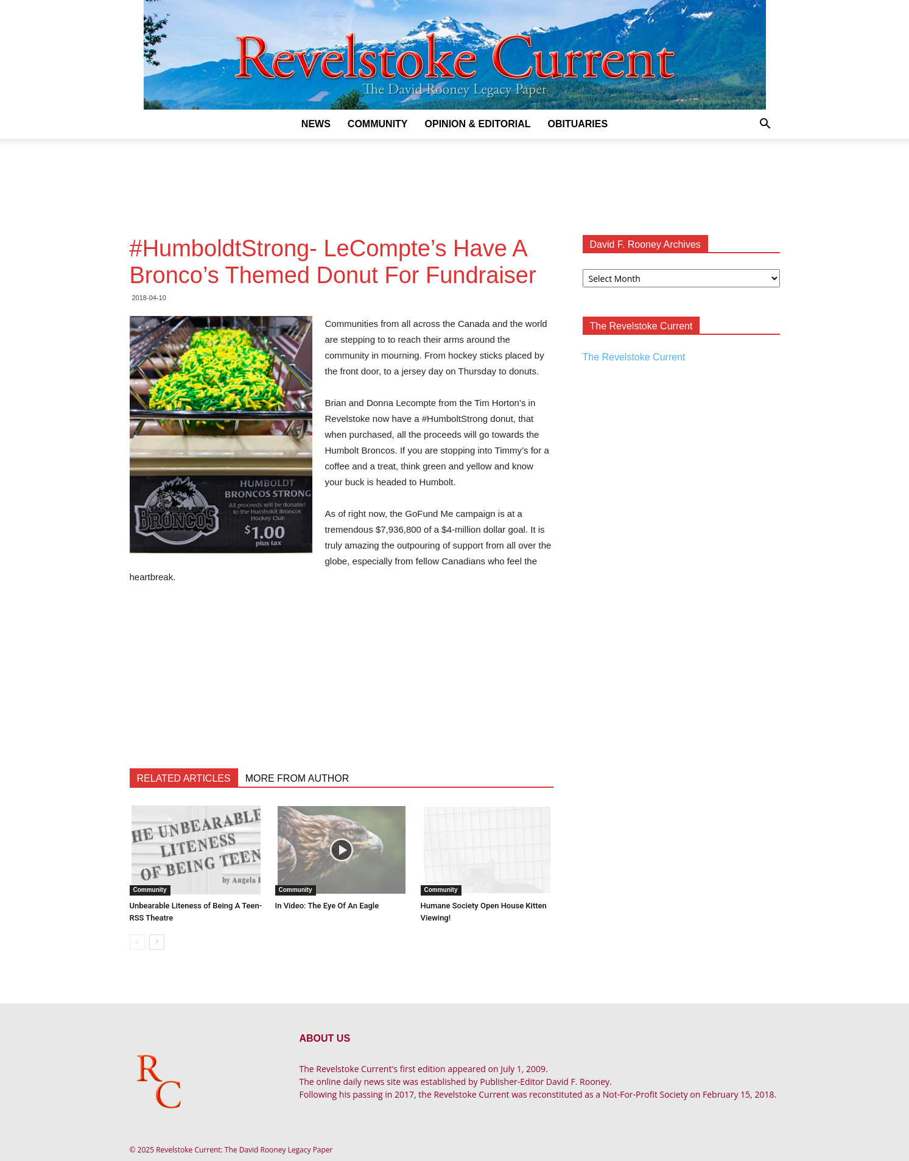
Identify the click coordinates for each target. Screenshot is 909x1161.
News (316, 124)
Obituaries (577, 124)
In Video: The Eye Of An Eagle (327, 905)
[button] (765, 125)
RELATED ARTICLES (184, 778)
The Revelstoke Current (634, 357)
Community (378, 124)
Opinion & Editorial (478, 124)
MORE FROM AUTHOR (297, 778)
